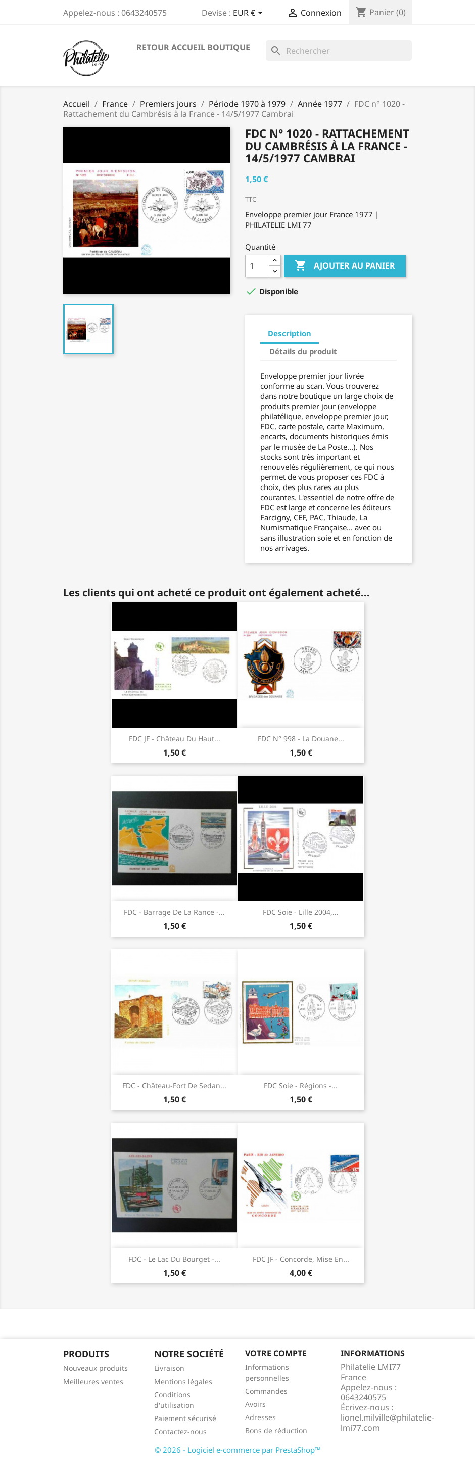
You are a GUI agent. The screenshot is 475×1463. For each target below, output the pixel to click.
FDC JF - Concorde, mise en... (301, 1259)
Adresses (260, 1417)
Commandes (266, 1391)
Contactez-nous (180, 1431)
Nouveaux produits (95, 1368)
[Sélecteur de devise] (249, 14)
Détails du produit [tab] (303, 351)
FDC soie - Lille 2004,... (301, 912)
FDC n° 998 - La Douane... (301, 738)
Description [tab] (289, 333)
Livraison (169, 1368)
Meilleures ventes (93, 1381)
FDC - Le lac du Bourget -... (174, 1259)
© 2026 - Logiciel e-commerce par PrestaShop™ (238, 1450)
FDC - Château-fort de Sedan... (174, 1085)
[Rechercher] (339, 50)
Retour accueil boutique (193, 47)
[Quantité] (257, 266)
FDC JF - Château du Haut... (174, 738)
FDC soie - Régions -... (301, 1085)
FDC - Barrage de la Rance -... (174, 912)
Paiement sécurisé (185, 1418)
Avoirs (255, 1404)
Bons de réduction (276, 1430)
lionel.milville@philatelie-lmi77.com (387, 1422)
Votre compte (276, 1353)
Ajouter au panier (345, 266)
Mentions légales (183, 1381)
